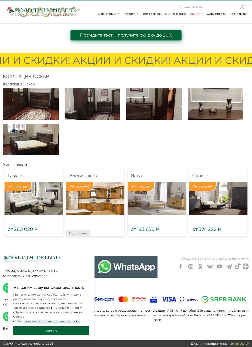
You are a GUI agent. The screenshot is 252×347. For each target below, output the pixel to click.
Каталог (131, 14)
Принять (51, 330)
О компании (109, 14)
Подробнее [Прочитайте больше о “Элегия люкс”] (78, 233)
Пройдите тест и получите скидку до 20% (126, 35)
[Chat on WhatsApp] (126, 267)
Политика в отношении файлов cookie (52, 321)
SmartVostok (239, 343)
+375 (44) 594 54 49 (17, 271)
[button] (118, 14)
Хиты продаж (216, 14)
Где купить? (238, 14)
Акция (196, 14)
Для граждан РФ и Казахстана (164, 14)
